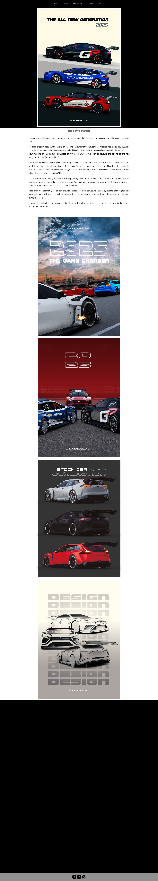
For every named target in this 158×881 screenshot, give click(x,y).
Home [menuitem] (56, 4)
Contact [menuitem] (101, 4)
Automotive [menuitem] (77, 4)
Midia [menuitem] (91, 4)
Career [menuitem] (65, 4)
